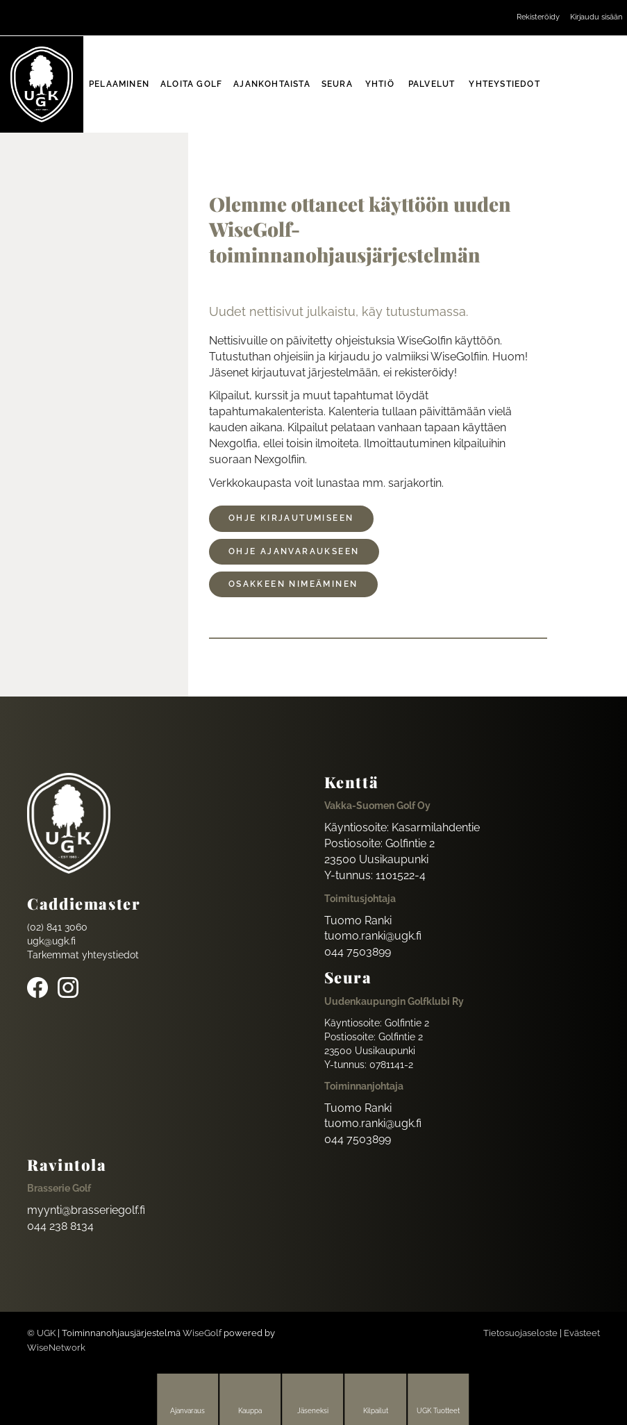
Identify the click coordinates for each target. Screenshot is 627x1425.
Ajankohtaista (271, 84)
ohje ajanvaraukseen (294, 551)
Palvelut (431, 84)
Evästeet (582, 1333)
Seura (337, 84)
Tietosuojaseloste (520, 1333)
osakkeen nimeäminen (293, 584)
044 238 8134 (60, 1226)
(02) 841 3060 (57, 927)
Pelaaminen (119, 84)
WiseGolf (202, 1333)
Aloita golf (191, 84)
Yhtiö (379, 84)
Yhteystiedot (504, 84)
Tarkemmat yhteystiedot (83, 954)
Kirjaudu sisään (596, 17)
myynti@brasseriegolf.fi (86, 1210)
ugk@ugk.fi (51, 941)
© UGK (41, 1333)
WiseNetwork (56, 1347)
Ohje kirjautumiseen (291, 518)
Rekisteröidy (538, 17)
